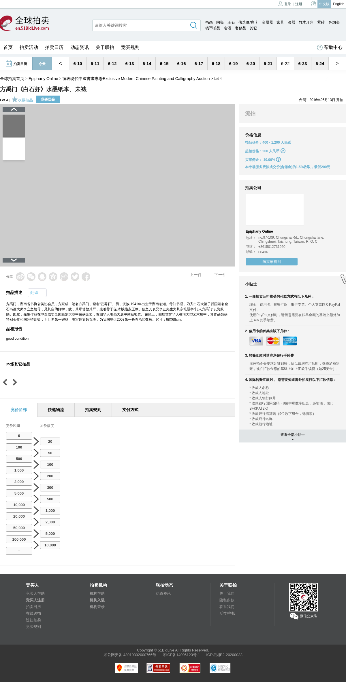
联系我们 (226, 607)
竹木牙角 (306, 22)
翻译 (34, 292)
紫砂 (321, 22)
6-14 (146, 63)
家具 (280, 22)
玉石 (231, 22)
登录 (284, 3)
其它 (253, 28)
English (338, 4)
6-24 (319, 63)
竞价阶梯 (19, 409)
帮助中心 (330, 47)
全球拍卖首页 (12, 78)
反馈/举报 (227, 613)
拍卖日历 (54, 47)
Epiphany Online (43, 78)
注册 (298, 4)
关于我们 (226, 593)
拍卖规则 (93, 409)
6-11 (95, 63)
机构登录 (97, 607)
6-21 (268, 63)
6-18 (216, 63)
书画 (209, 22)
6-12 (112, 63)
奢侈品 (240, 28)
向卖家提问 (271, 261)
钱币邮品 (212, 28)
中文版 (324, 4)
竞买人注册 (35, 600)
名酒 (227, 28)
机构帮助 (97, 593)
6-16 (181, 63)
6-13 (129, 63)
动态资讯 (79, 47)
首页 (8, 47)
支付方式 (130, 409)
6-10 (77, 63)
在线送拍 (33, 613)
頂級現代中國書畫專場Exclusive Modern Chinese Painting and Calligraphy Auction (136, 78)
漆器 (291, 22)
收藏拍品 (22, 100)
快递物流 (56, 409)
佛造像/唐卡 (248, 22)
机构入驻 (97, 600)
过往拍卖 (33, 620)
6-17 (198, 63)
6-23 (302, 63)
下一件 (220, 274)
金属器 (267, 22)
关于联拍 (105, 47)
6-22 (285, 63)
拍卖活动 (29, 47)
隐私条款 (226, 600)
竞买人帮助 (35, 593)
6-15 (164, 63)
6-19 (233, 63)
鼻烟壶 (334, 22)
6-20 (250, 63)
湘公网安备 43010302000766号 (130, 655)
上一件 (196, 274)
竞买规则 (130, 47)
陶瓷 (220, 22)
